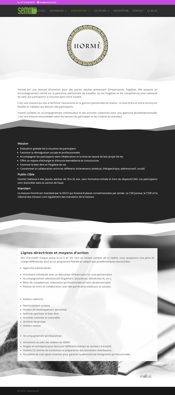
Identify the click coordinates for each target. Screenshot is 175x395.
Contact (138, 11)
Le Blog (152, 11)
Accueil (41, 11)
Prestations (79, 11)
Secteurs (100, 11)
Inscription (121, 11)
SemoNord (57, 11)
